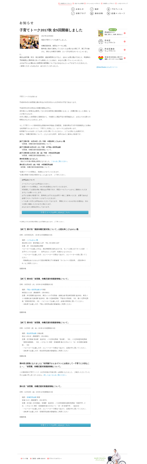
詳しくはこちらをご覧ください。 (56, 375)
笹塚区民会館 (31, 397)
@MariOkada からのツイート (107, 67)
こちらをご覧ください (59, 161)
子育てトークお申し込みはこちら (55, 212)
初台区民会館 (31, 333)
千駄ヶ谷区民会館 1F (34, 289)
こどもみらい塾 (32, 240)
